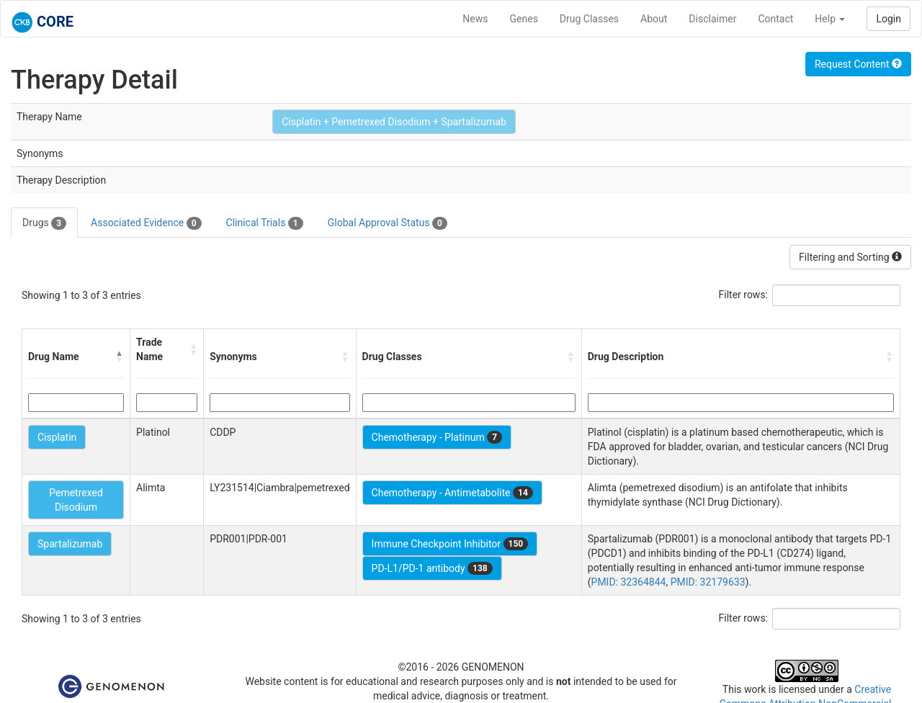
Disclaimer (712, 18)
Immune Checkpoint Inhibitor (450, 543)
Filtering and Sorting (850, 257)
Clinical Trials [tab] (264, 223)
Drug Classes (589, 18)
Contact (775, 18)
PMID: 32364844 (628, 582)
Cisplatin (56, 437)
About (653, 18)
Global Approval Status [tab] (387, 223)
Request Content (858, 64)
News (475, 18)
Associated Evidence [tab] (146, 223)
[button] (119, 356)
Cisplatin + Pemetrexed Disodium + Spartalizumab (394, 121)
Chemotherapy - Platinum (437, 437)
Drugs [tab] (44, 223)
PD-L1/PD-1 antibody (432, 568)
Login (888, 18)
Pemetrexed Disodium (76, 500)
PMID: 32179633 (708, 582)
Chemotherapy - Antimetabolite (452, 492)
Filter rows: (744, 294)
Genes (524, 18)
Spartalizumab (69, 544)
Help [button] (830, 18)
